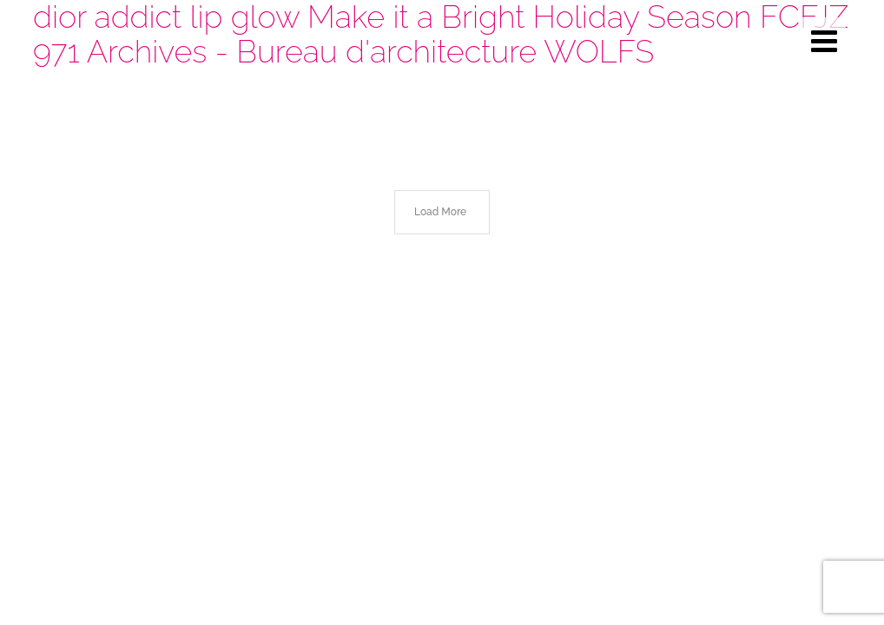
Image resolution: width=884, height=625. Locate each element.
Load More (440, 212)
